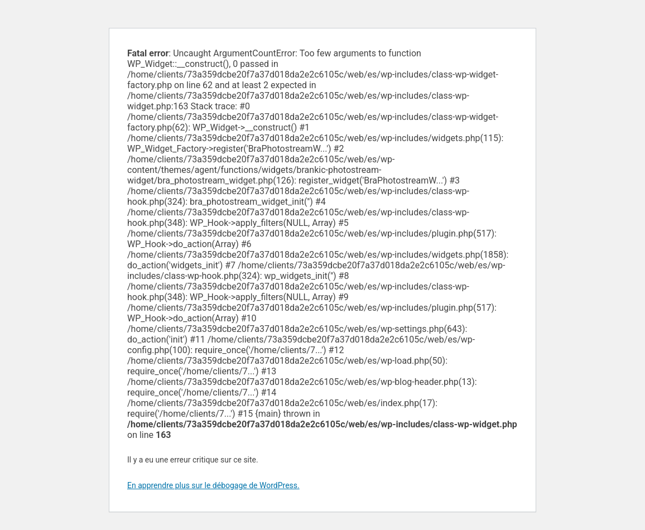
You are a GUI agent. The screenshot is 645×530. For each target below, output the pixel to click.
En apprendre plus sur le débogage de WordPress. (213, 485)
